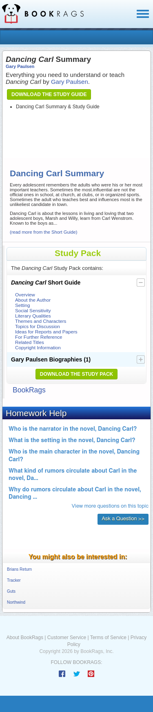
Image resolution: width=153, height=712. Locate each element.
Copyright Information (38, 347)
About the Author (33, 299)
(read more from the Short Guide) (43, 232)
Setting (22, 305)
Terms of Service (108, 637)
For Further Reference (38, 337)
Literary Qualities (33, 315)
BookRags (29, 390)
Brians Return (19, 569)
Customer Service (66, 637)
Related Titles (29, 342)
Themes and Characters (40, 321)
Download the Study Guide (48, 94)
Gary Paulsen (20, 66)
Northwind (16, 602)
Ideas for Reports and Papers (46, 331)
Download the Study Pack (76, 374)
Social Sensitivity (33, 310)
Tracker (14, 580)
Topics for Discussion (37, 326)
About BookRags (25, 637)
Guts (11, 591)
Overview (25, 294)
